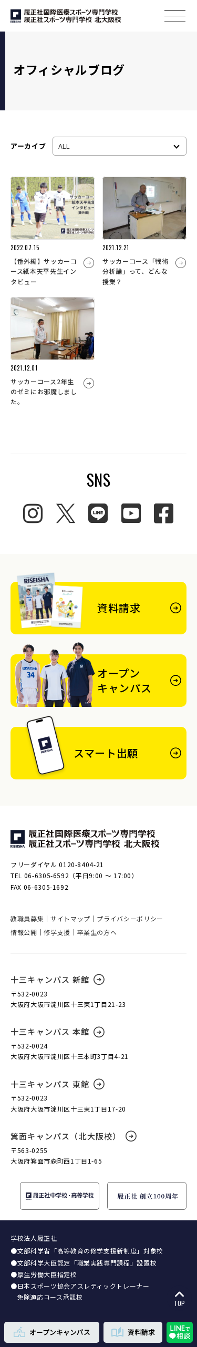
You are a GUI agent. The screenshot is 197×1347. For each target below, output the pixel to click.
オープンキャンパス (52, 1332)
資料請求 (133, 1332)
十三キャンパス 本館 (58, 1031)
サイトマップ (70, 918)
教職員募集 (27, 918)
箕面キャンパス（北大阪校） (74, 1136)
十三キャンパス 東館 (58, 1083)
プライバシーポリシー (130, 918)
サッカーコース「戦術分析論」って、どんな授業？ (135, 270)
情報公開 (24, 932)
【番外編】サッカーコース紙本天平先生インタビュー (44, 270)
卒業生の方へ (97, 932)
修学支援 (57, 932)
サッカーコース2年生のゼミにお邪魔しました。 (44, 391)
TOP (179, 1299)
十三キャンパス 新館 (58, 979)
